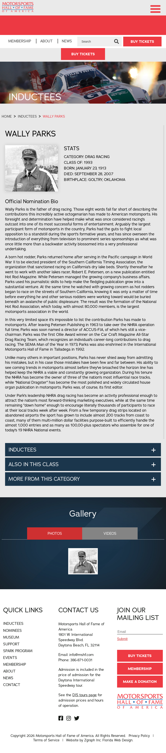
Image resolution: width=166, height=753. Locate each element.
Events (10, 657)
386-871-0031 (81, 660)
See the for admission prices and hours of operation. (81, 700)
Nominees (12, 630)
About (46, 41)
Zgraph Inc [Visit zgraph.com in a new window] (92, 740)
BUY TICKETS (142, 41)
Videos (107, 533)
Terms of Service (46, 740)
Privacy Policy (139, 736)
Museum (11, 637)
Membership (19, 41)
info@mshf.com (81, 654)
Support (11, 644)
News (67, 41)
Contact (11, 684)
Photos (57, 533)
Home (7, 116)
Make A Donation (140, 681)
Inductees (27, 116)
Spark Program (17, 651)
